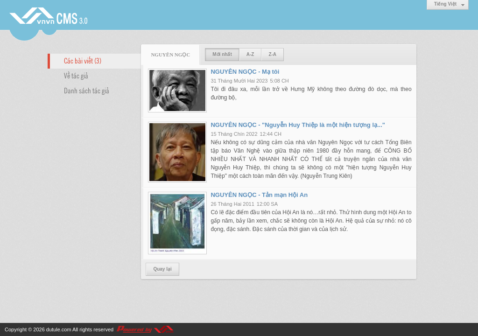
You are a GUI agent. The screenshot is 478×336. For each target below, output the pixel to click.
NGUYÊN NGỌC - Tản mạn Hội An (259, 194)
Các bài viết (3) (82, 60)
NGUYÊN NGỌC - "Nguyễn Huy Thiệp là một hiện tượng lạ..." (298, 124)
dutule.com (58, 329)
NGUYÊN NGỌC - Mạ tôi (245, 71)
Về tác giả (76, 75)
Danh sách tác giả (86, 90)
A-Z (250, 54)
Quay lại (162, 269)
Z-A (272, 54)
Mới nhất (222, 54)
